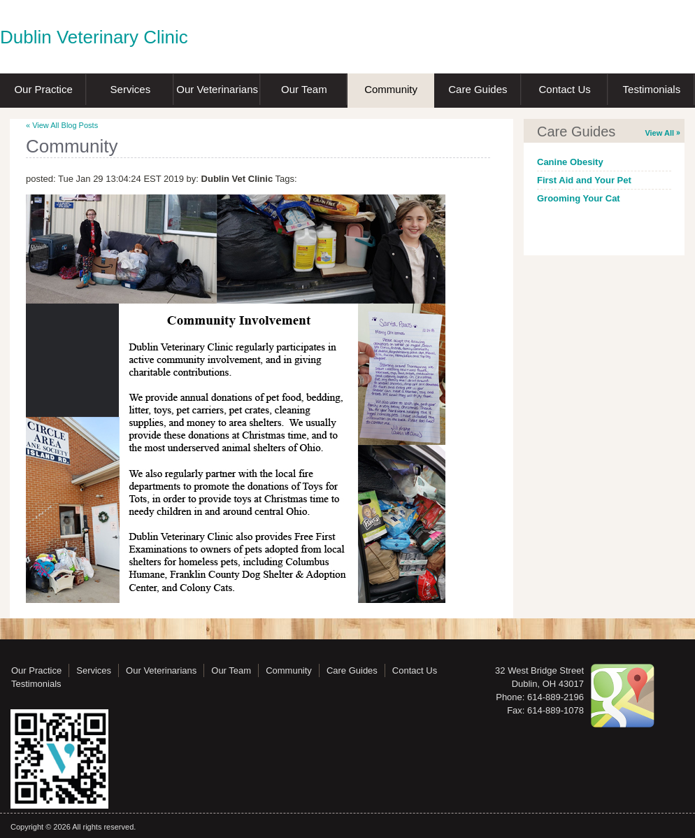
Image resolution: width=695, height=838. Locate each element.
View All (659, 133)
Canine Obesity (570, 162)
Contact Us (565, 89)
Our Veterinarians (217, 89)
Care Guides (477, 89)
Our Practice (43, 89)
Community (390, 89)
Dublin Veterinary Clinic (94, 37)
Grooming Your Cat (578, 198)
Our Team (304, 89)
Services (130, 89)
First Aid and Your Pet (584, 180)
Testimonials (652, 89)
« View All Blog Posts (62, 125)
